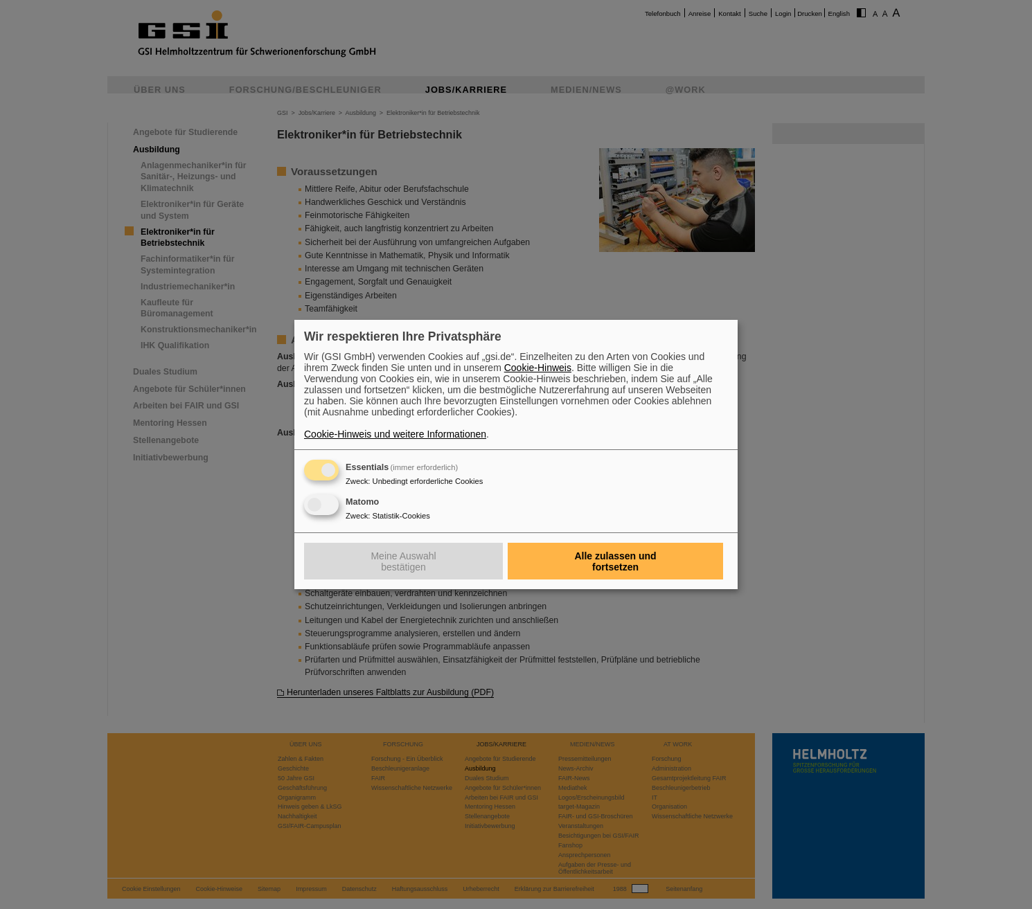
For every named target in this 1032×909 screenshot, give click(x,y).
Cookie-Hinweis (537, 367)
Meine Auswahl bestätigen (403, 561)
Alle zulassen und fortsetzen (615, 561)
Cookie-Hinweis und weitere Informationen (395, 434)
